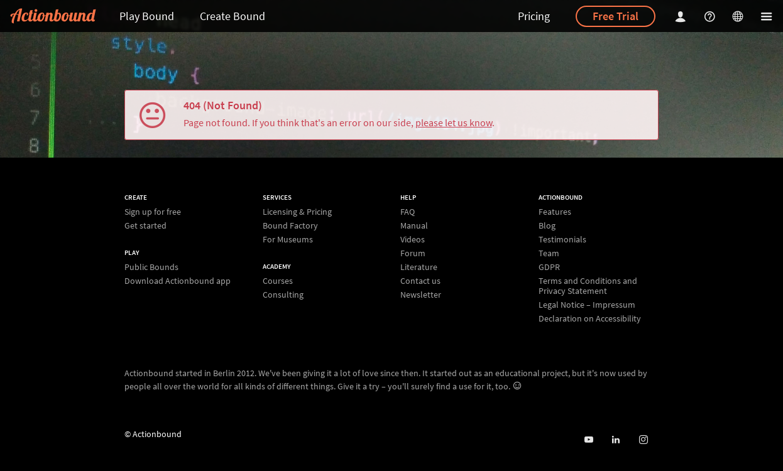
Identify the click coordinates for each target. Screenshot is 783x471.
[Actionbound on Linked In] (615, 440)
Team (549, 253)
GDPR (549, 267)
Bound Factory (290, 225)
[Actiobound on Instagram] (643, 440)
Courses (278, 281)
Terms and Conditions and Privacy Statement (588, 285)
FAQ (407, 212)
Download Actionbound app (177, 280)
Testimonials (562, 239)
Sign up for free (152, 212)
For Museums (288, 239)
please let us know (453, 122)
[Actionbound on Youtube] (588, 440)
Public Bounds (151, 267)
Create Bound (232, 16)
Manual (414, 225)
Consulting (283, 294)
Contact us (420, 280)
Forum (412, 253)
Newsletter (420, 294)
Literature (418, 267)
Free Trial (615, 16)
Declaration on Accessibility (590, 318)
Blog (547, 225)
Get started (145, 225)
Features (555, 212)
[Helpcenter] (711, 16)
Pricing (534, 16)
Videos (412, 239)
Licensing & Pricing (297, 212)
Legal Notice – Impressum (587, 304)
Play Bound (146, 16)
